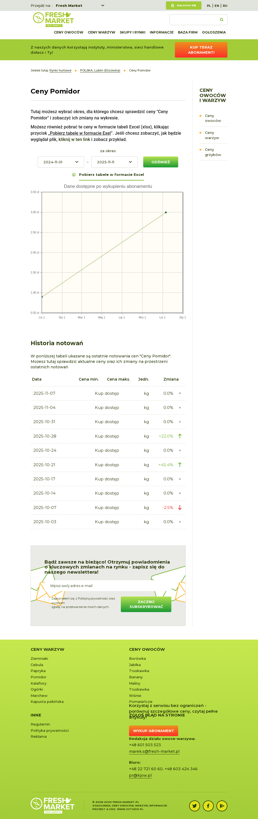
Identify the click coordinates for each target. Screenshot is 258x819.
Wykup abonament (153, 730)
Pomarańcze (141, 701)
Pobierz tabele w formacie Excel (111, 174)
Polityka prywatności (50, 730)
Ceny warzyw (101, 32)
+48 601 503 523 (145, 744)
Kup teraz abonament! (201, 50)
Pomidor (38, 677)
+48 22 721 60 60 (146, 768)
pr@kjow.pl (140, 775)
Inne (36, 715)
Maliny (134, 683)
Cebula (37, 665)
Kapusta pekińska (47, 701)
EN (217, 6)
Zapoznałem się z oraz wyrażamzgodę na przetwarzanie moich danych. (83, 603)
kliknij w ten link (73, 139)
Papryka (38, 671)
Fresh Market (69, 5)
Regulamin (40, 724)
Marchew (39, 695)
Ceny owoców (68, 32)
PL (209, 6)
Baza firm (188, 32)
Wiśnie (135, 695)
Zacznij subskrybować (146, 604)
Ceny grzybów (213, 152)
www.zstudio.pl (130, 809)
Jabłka (135, 665)
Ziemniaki (39, 658)
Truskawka (139, 671)
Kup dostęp (107, 393)
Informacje (162, 32)
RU (225, 6)
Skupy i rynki (132, 32)
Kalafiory (38, 683)
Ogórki (37, 689)
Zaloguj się (186, 5)
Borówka (137, 658)
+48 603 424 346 (181, 768)
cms (112, 809)
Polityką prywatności (93, 598)
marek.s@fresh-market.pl (154, 751)
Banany (136, 677)
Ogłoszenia (214, 32)
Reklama (39, 736)
